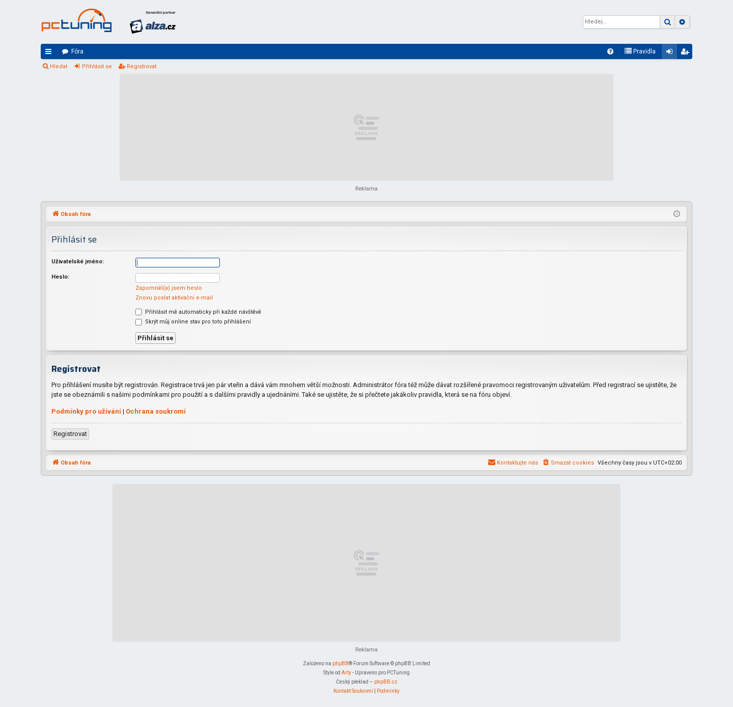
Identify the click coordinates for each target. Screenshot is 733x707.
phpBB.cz (386, 682)
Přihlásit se (97, 66)
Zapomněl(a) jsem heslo (168, 288)
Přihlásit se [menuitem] (671, 53)
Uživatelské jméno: (77, 261)
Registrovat (141, 66)
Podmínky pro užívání (86, 411)
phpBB (340, 663)
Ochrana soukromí (156, 411)
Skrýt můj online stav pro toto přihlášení (193, 321)
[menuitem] (610, 51)
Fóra (77, 51)
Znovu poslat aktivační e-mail (174, 297)
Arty (346, 672)
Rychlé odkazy (50, 53)
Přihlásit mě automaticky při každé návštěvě (198, 312)
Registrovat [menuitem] (686, 53)
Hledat (58, 66)
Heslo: (60, 277)
